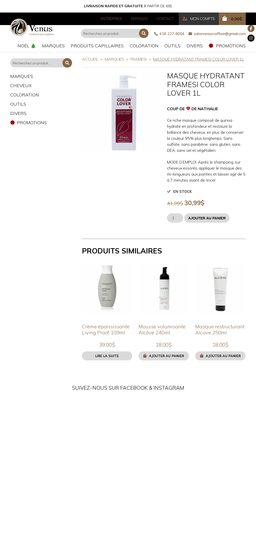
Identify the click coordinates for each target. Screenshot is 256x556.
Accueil (90, 59)
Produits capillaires (97, 46)
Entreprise (111, 18)
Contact (165, 18)
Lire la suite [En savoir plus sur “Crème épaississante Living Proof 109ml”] (107, 356)
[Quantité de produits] (175, 218)
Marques (53, 46)
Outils (172, 46)
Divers (194, 46)
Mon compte (198, 18)
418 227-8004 (169, 34)
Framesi (138, 59)
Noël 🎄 (27, 46)
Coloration (144, 46)
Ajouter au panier (207, 218)
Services (139, 18)
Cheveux (21, 85)
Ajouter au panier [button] (166, 356)
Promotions (227, 46)
